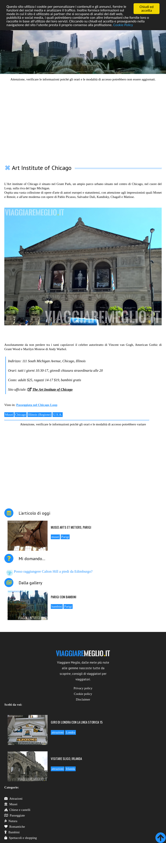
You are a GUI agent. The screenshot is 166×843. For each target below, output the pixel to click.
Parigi (65, 537)
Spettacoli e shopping (20, 838)
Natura (10, 821)
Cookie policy (83, 694)
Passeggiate (14, 815)
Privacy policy (82, 688)
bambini (56, 606)
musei (55, 537)
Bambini (12, 832)
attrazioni (57, 732)
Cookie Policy (123, 25)
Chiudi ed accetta (147, 9)
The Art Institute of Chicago (52, 389)
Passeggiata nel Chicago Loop (36, 405)
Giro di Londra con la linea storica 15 (77, 722)
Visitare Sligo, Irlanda (66, 758)
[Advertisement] (83, 120)
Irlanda (70, 769)
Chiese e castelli (17, 810)
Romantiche (14, 826)
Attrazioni (13, 798)
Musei (9, 414)
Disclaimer (83, 699)
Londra (70, 732)
